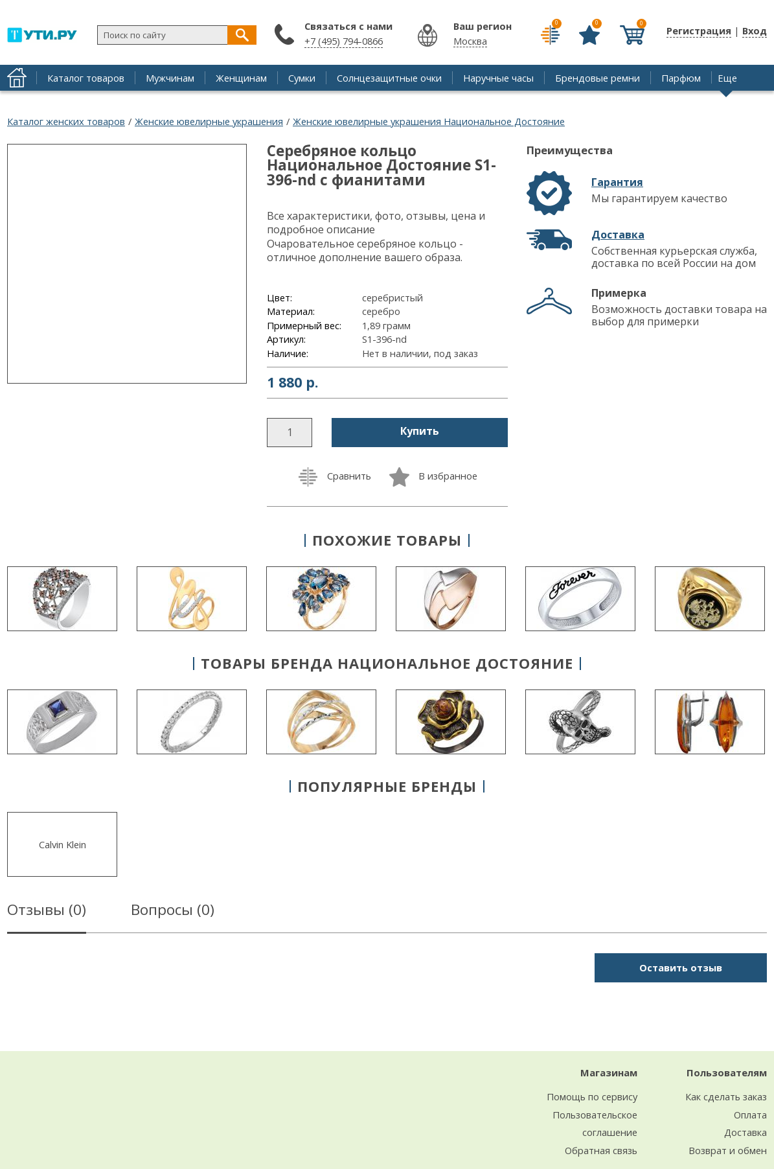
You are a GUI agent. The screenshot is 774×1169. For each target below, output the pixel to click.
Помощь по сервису (592, 1096)
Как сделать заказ (726, 1096)
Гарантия (617, 182)
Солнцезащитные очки (389, 77)
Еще (727, 77)
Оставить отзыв (680, 967)
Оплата (750, 1114)
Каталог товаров (85, 77)
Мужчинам (170, 77)
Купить (419, 431)
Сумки (301, 77)
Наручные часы (498, 77)
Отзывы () (46, 912)
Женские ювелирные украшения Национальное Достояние (429, 121)
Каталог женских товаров (66, 121)
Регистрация (698, 30)
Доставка (617, 234)
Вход (754, 30)
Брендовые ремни (597, 77)
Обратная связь (601, 1150)
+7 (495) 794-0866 (343, 40)
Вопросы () (172, 912)
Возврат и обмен (728, 1150)
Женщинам (241, 77)
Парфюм (681, 77)
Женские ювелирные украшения (209, 121)
